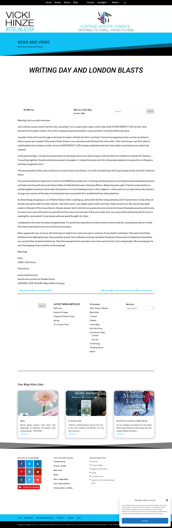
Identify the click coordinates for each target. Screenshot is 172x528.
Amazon (57, 466)
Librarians (60, 518)
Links (20, 518)
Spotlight (101, 3)
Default (93, 320)
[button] (167, 500)
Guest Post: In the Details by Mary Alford (131, 421)
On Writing (29, 109)
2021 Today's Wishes (99, 308)
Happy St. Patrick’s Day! (64, 316)
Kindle (63, 466)
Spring (56, 320)
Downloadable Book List (45, 518)
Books (59, 3)
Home (49, 3)
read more (24, 434)
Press (79, 518)
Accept (145, 521)
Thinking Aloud (96, 347)
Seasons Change (61, 312)
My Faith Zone (96, 328)
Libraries (70, 518)
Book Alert (94, 312)
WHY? (92, 351)
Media (114, 3)
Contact (89, 3)
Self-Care (58, 308)
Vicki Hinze (87, 110)
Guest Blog (94, 324)
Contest (93, 316)
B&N (55, 470)
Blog (76, 3)
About (68, 3)
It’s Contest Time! (61, 324)
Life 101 (95, 339)
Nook (60, 470)
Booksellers (29, 518)
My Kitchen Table (97, 332)
